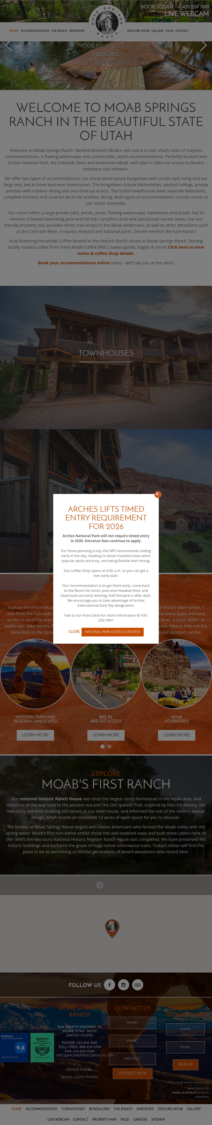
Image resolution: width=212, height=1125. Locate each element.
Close (74, 632)
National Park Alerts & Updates (112, 632)
